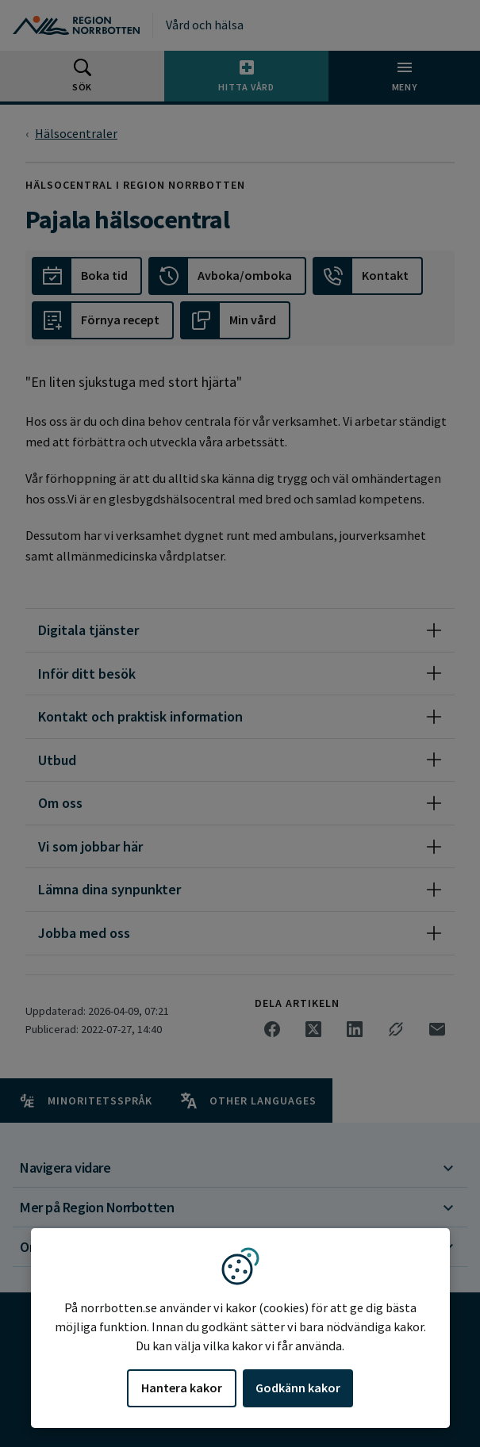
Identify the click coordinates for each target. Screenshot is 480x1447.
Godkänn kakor (297, 1387)
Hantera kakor (181, 1387)
